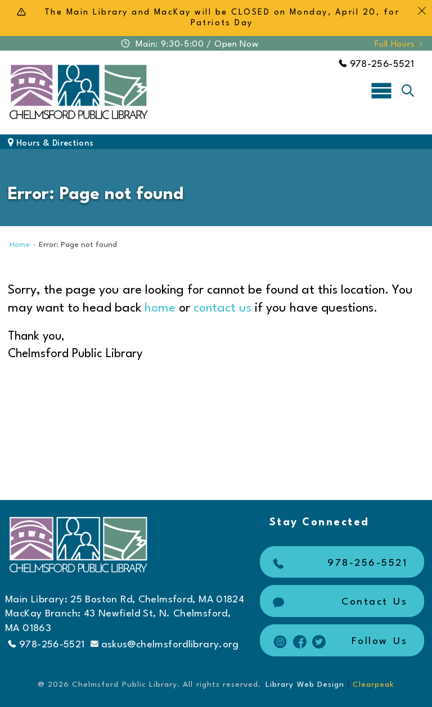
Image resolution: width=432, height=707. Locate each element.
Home (20, 245)
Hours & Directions (50, 143)
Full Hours (399, 44)
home (160, 308)
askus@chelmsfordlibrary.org (165, 644)
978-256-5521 (376, 64)
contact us (222, 308)
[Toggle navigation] (381, 90)
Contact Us (338, 602)
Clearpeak (373, 684)
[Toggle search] (408, 90)
